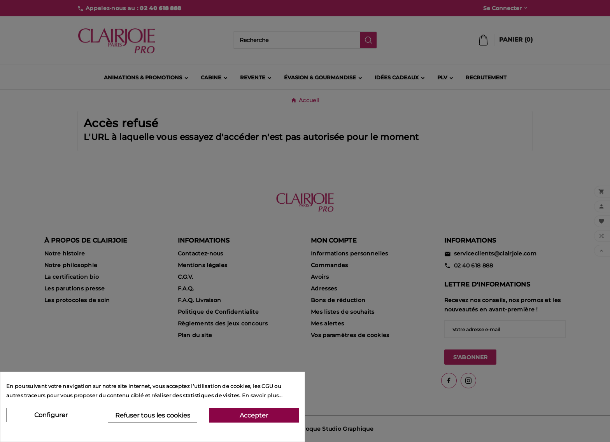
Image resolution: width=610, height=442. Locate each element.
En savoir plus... (262, 395)
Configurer (51, 415)
